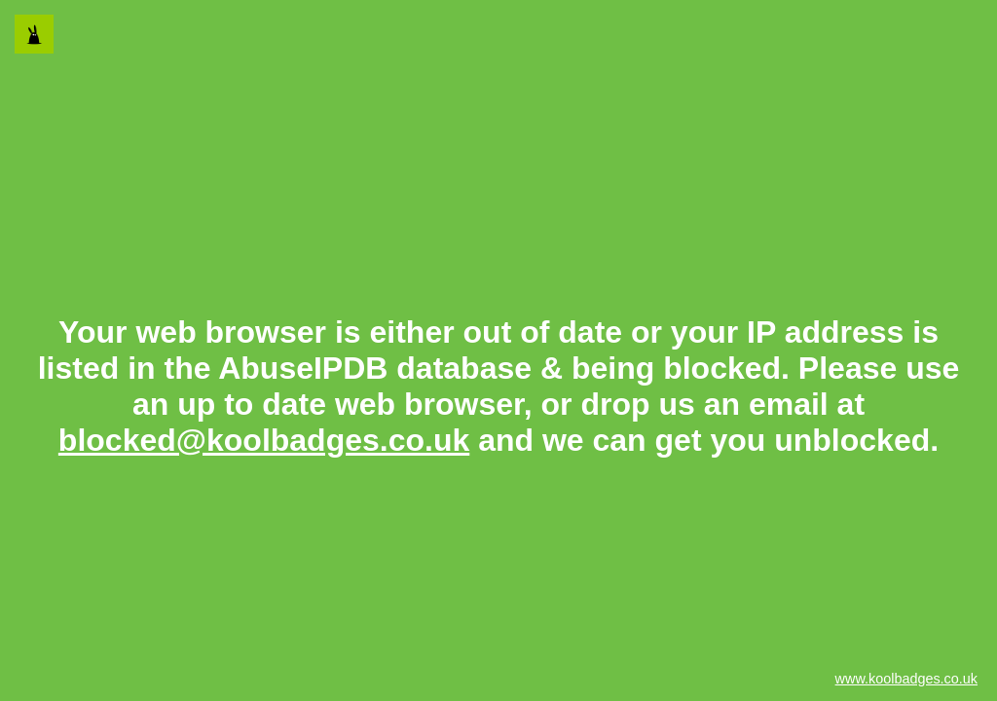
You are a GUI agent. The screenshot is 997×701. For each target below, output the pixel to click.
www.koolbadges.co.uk (906, 678)
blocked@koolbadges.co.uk (263, 440)
